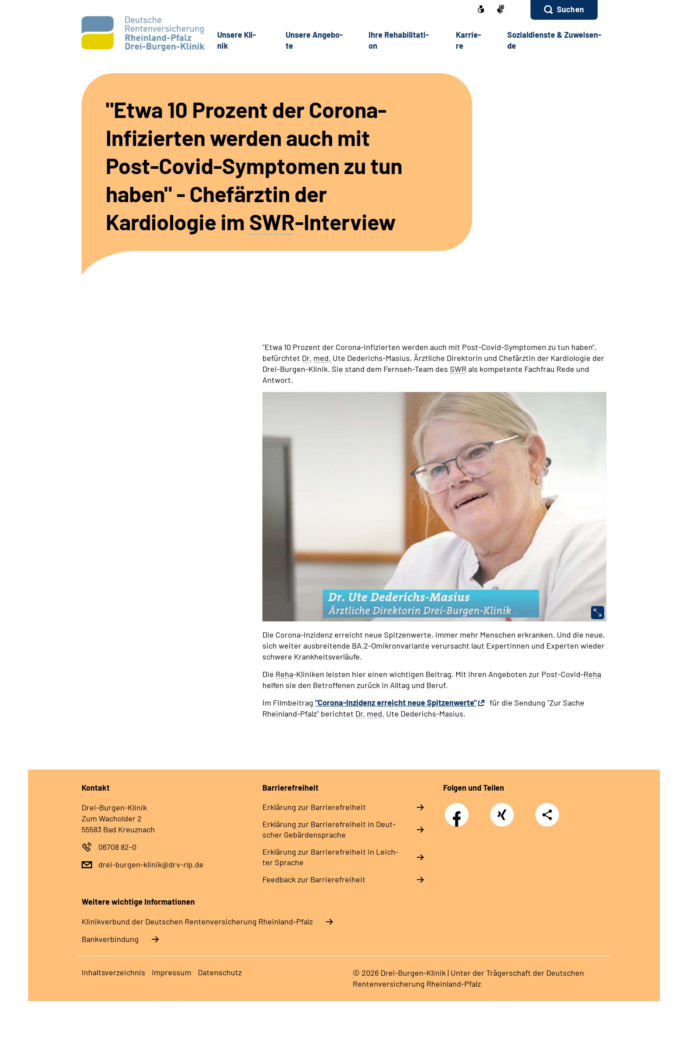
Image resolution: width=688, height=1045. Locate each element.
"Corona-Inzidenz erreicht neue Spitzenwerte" (396, 702)
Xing (502, 810)
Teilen (547, 814)
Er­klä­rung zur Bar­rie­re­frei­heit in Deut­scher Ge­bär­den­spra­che (329, 829)
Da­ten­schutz (220, 972)
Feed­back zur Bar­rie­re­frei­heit (314, 879)
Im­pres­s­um (171, 972)
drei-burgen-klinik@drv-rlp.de (151, 864)
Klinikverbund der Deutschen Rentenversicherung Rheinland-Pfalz (197, 921)
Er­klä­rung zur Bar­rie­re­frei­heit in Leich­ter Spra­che (330, 857)
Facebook (458, 810)
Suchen (570, 9)
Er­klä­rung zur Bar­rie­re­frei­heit (314, 807)
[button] (564, 10)
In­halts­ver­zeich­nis (113, 972)
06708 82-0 (117, 847)
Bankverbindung (110, 939)
